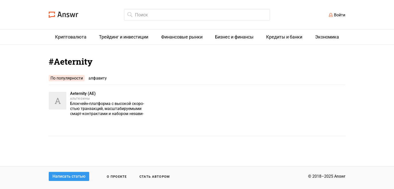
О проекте (117, 176)
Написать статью (69, 176)
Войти (339, 15)
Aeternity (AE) (83, 93)
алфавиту (97, 78)
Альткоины (80, 98)
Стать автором (154, 176)
